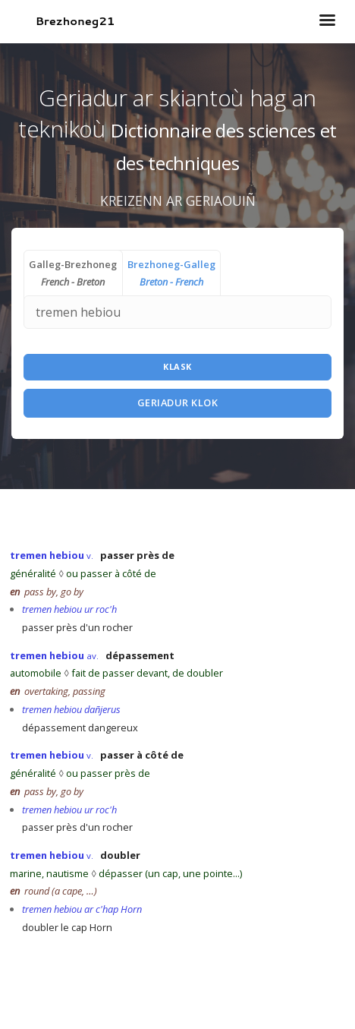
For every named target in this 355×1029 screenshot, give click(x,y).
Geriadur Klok (177, 402)
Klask (177, 366)
